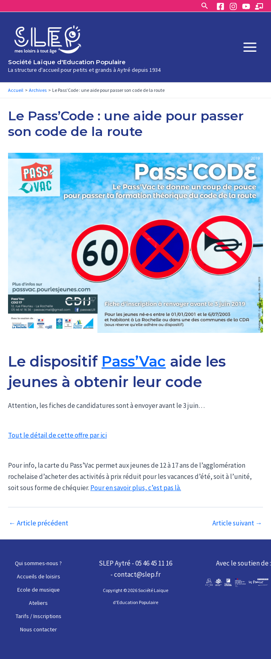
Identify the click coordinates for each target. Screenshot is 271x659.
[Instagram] (233, 6)
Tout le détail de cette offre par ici (57, 435)
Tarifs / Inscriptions (38, 616)
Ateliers (38, 602)
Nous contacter (38, 629)
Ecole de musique (38, 589)
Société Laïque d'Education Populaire (67, 62)
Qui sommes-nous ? (38, 563)
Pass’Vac (134, 361)
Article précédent (38, 523)
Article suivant (237, 523)
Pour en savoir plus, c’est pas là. (135, 487)
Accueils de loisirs (38, 576)
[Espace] (259, 6)
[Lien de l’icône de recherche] (204, 6)
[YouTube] (246, 6)
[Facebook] (220, 6)
